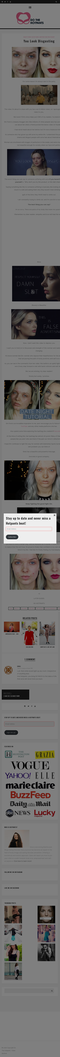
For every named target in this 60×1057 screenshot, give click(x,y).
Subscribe (12, 537)
